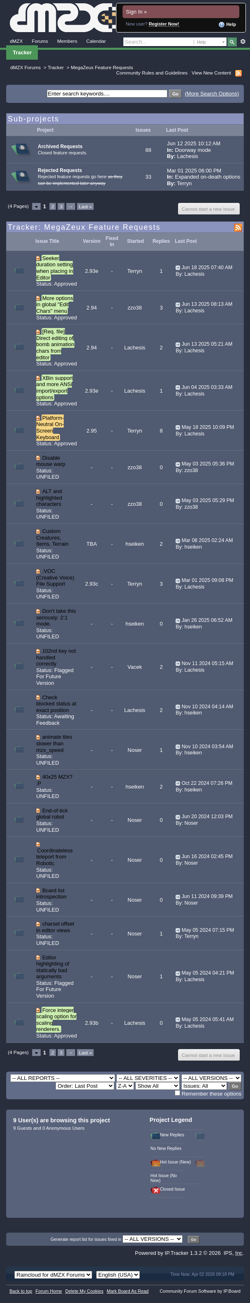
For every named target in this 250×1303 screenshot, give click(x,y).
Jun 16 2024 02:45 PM (207, 856)
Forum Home (48, 1291)
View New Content (211, 72)
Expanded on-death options (207, 177)
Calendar (96, 41)
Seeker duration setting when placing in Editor (54, 268)
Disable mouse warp (50, 461)
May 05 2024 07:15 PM (208, 930)
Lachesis (187, 156)
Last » (85, 206)
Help (227, 24)
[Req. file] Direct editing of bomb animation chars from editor (55, 344)
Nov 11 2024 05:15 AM (208, 663)
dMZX (16, 41)
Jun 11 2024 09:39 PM (207, 896)
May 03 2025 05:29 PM (208, 500)
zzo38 (134, 308)
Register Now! (164, 23)
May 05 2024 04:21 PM (208, 973)
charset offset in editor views (55, 927)
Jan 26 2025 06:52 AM (207, 620)
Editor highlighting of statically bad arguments (52, 967)
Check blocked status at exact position (56, 703)
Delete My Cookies (84, 1291)
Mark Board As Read (127, 1291)
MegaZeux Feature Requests (102, 67)
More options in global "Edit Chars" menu (54, 304)
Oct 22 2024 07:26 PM (207, 783)
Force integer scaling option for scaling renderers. (56, 1020)
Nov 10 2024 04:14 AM (208, 707)
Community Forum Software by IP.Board (200, 1291)
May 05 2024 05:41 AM (208, 1019)
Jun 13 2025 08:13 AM (207, 304)
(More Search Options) (212, 94)
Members (67, 41)
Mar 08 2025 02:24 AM (207, 540)
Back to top (20, 1291)
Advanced (243, 41)
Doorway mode (193, 150)
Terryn (184, 183)
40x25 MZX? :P (54, 780)
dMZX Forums (25, 67)
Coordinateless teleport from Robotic (54, 856)
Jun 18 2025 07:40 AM (207, 267)
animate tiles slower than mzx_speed (54, 743)
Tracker (22, 52)
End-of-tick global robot (52, 813)
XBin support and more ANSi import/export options (54, 387)
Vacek (134, 667)
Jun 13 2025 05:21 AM (207, 344)
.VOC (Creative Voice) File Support (55, 577)
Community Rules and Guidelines (152, 72)
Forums (40, 41)
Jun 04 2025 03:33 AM (207, 387)
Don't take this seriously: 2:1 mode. (56, 617)
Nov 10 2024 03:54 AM (208, 746)
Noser (134, 750)
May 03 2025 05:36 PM (208, 464)
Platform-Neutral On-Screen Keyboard (50, 427)
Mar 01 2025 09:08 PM (208, 580)
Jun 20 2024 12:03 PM (207, 816)
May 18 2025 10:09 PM (208, 427)
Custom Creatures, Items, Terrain (52, 537)
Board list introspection (51, 893)
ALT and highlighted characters (49, 497)
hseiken (134, 544)
